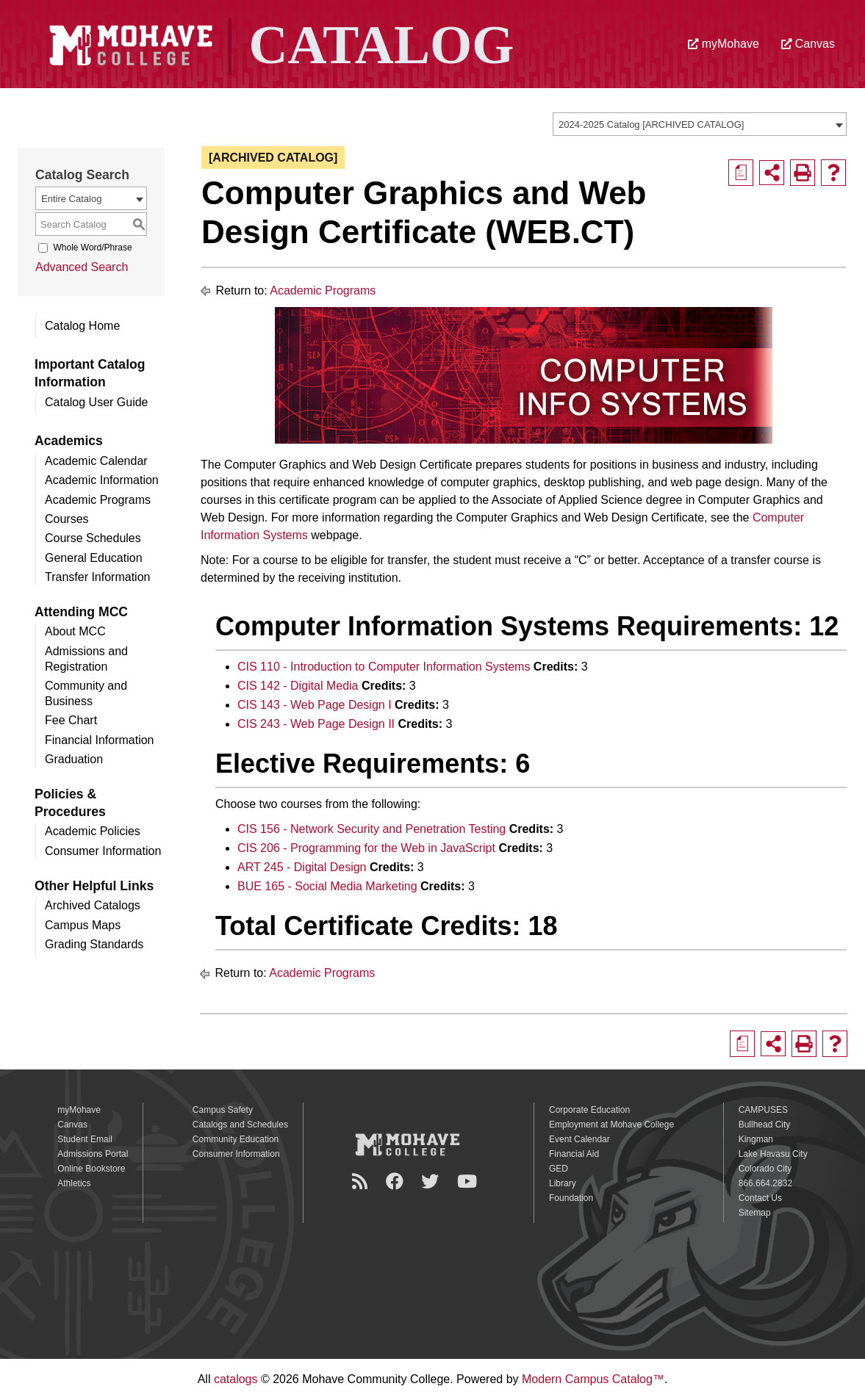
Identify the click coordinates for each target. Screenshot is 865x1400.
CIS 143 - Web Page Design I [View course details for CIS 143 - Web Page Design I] (314, 705)
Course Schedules (93, 538)
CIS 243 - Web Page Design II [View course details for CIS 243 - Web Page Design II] (316, 724)
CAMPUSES (763, 1110)
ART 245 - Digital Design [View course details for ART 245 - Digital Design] (302, 867)
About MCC (75, 631)
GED (558, 1168)
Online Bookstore (91, 1168)
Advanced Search (81, 267)
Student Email (84, 1139)
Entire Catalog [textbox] (71, 198)
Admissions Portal (92, 1154)
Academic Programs (98, 500)
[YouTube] (469, 1181)
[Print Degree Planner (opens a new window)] (740, 172)
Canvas (808, 43)
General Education (94, 558)
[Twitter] (432, 1181)
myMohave (723, 43)
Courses (67, 519)
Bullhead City (765, 1124)
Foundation (571, 1198)
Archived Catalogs (92, 905)
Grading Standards (94, 944)
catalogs (236, 1379)
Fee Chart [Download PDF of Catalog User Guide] (71, 720)
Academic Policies (92, 831)
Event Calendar (579, 1139)
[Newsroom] (362, 1181)
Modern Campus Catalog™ (593, 1379)
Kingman (756, 1139)
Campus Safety (223, 1110)
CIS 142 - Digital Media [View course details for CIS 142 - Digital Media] (298, 685)
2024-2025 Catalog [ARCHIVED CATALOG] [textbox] (651, 124)
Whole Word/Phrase (92, 247)
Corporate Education (589, 1110)
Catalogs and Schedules (240, 1124)
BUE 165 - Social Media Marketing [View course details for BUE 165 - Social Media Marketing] (327, 886)
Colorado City (765, 1168)
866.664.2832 (765, 1183)
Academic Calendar (96, 461)
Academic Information (102, 480)
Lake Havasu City (773, 1154)
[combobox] (700, 124)
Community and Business (86, 693)
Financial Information (99, 740)
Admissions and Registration (86, 659)
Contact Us (760, 1198)
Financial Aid (574, 1154)
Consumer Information (103, 851)
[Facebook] (397, 1181)
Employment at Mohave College (611, 1124)
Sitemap (755, 1213)
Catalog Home (82, 326)
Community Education (236, 1139)
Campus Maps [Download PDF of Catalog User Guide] (83, 925)
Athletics (73, 1183)
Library (562, 1183)
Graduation (74, 759)
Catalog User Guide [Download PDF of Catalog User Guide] (96, 402)
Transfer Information (97, 577)
